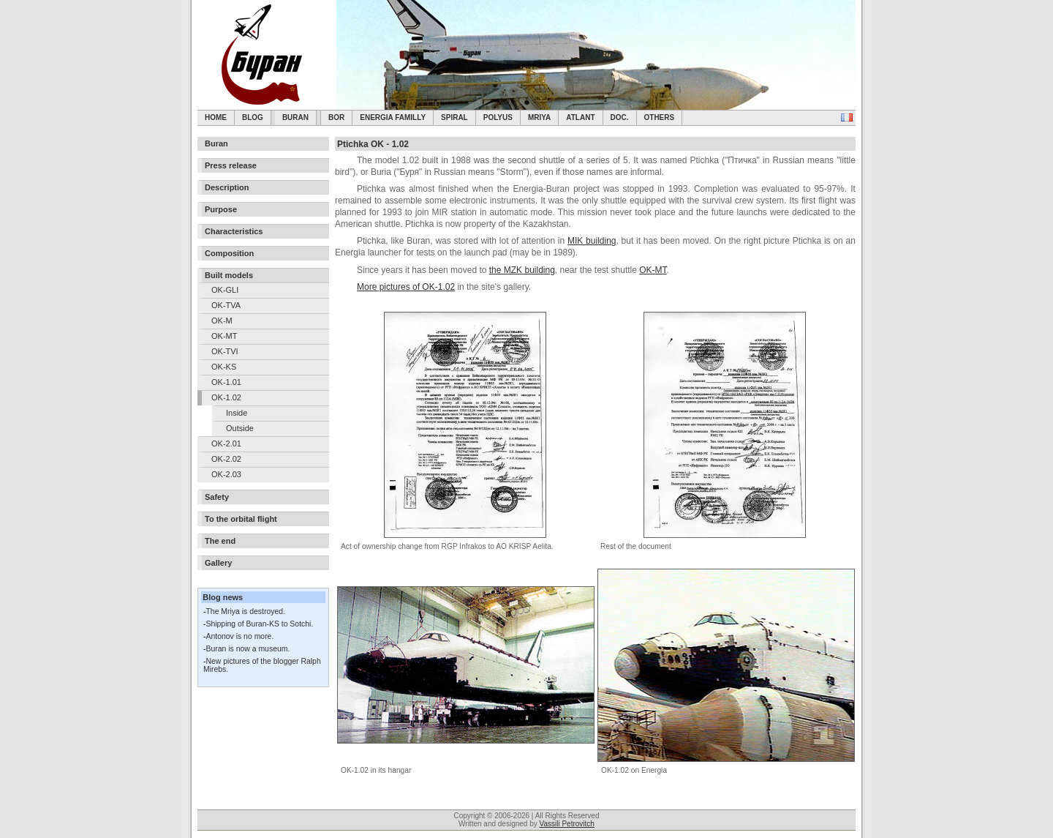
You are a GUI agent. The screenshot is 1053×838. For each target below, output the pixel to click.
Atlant (580, 117)
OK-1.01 (226, 382)
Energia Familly (393, 117)
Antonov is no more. (239, 636)
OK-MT (224, 336)
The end (220, 540)
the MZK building (522, 270)
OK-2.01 (226, 443)
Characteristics (234, 231)
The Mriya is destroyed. (244, 611)
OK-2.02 (226, 458)
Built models (229, 275)
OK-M (222, 320)
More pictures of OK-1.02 (406, 287)
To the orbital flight (241, 519)
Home (216, 117)
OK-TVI (224, 351)
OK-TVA (226, 305)
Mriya (539, 117)
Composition (229, 253)
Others (659, 117)
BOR (336, 117)
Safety (217, 497)
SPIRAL (454, 117)
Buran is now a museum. (247, 649)
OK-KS (223, 366)
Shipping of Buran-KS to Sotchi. (259, 624)
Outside (240, 428)
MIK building (591, 241)
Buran (295, 117)
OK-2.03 (226, 474)
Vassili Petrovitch (567, 824)
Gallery (218, 562)
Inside (236, 412)
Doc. (620, 117)
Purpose (221, 209)
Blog (252, 117)
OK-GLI (224, 289)
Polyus (498, 117)
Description (227, 187)
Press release (231, 165)
